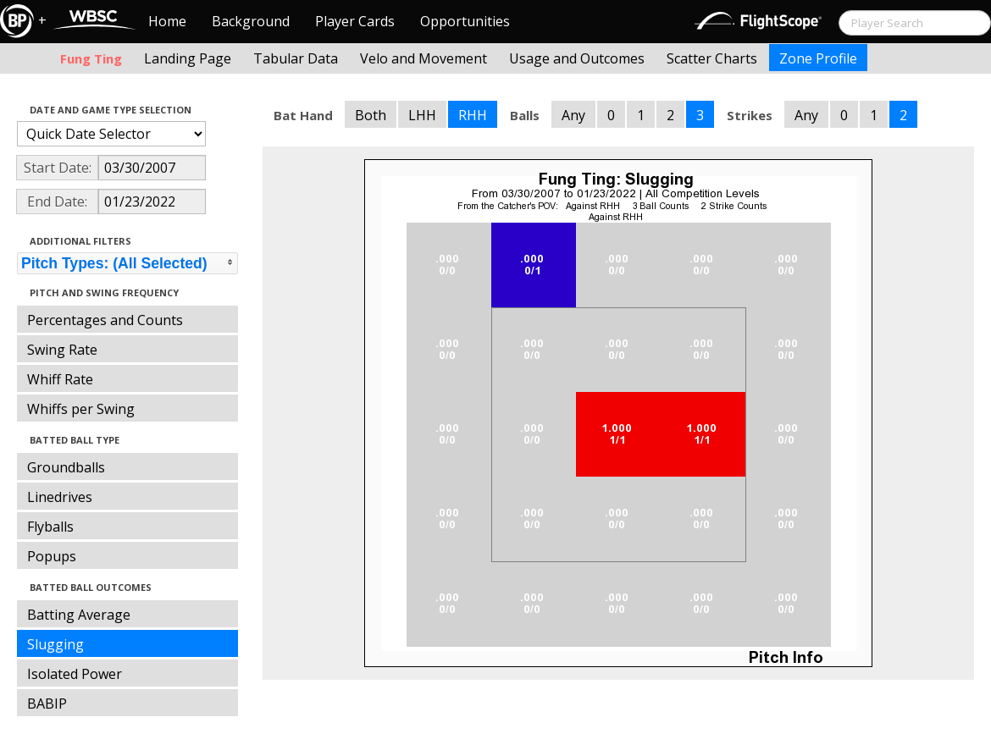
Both (370, 115)
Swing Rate (62, 349)
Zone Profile (818, 58)
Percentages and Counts (105, 320)
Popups (51, 556)
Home (167, 21)
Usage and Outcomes (577, 58)
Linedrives (59, 497)
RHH (472, 115)
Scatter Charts (712, 58)
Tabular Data (295, 58)
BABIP (47, 703)
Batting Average (78, 614)
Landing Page (187, 58)
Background (251, 21)
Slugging (55, 644)
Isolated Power (74, 674)
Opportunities (465, 21)
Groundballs (66, 467)
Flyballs (50, 526)
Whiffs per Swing (81, 409)
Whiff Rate (60, 379)
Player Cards (355, 21)
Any (573, 115)
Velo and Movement (423, 58)
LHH (422, 115)
